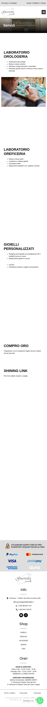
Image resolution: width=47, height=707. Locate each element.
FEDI (23, 649)
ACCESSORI (23, 641)
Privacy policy (23, 693)
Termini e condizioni (9, 693)
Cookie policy (37, 693)
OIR (36, 699)
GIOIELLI (23, 632)
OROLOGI (23, 637)
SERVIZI (23, 645)
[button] (44, 12)
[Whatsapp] (40, 700)
